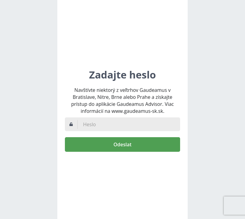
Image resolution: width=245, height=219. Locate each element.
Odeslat (122, 144)
